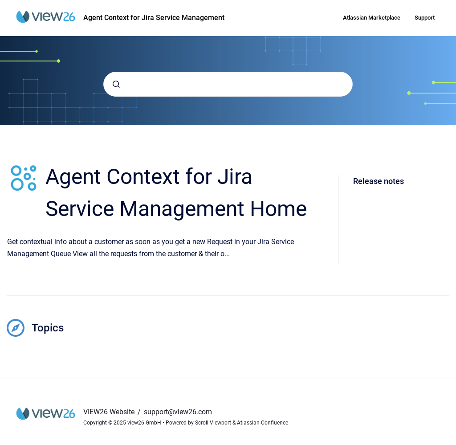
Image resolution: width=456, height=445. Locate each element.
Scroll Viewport (213, 423)
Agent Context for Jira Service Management (153, 17)
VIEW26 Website (109, 412)
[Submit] (116, 84)
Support (425, 17)
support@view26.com (178, 412)
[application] (453, 443)
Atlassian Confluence (262, 423)
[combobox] (228, 84)
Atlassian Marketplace (371, 17)
